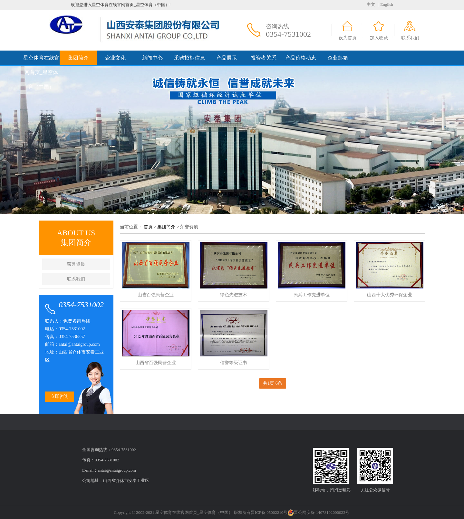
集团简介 (78, 58)
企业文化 (115, 58)
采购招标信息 (189, 58)
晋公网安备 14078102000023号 (318, 512)
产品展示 (226, 58)
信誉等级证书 (233, 362)
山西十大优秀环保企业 (389, 294)
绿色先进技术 (233, 294)
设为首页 (348, 37)
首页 (148, 226)
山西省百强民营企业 (155, 362)
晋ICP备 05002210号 (269, 512)
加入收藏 (379, 37)
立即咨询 (60, 396)
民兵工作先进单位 (312, 294)
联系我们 (410, 37)
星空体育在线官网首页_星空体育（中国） (41, 72)
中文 (371, 4)
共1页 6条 (272, 383)
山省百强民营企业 (156, 294)
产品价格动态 (300, 58)
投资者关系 (263, 58)
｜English (384, 4)
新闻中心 (152, 58)
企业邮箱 (337, 58)
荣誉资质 (76, 264)
